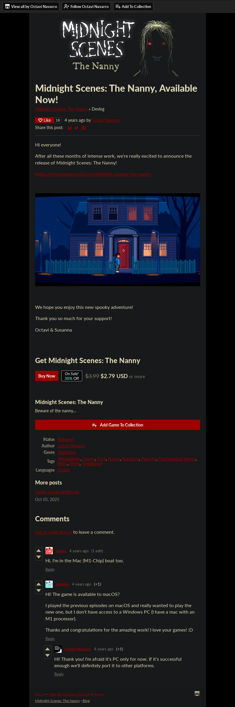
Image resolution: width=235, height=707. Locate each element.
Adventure (66, 452)
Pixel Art (148, 458)
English (63, 470)
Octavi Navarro (106, 120)
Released (65, 439)
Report (99, 694)
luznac (61, 550)
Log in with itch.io (53, 532)
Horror (114, 458)
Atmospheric (68, 458)
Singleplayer (92, 463)
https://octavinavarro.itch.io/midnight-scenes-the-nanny (93, 174)
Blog (86, 700)
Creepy (89, 458)
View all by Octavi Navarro (69, 694)
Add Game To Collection (117, 425)
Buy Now (46, 375)
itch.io (40, 694)
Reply (50, 569)
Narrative (130, 458)
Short (75, 463)
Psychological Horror (177, 458)
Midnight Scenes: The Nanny (61, 109)
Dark (101, 458)
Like (44, 120)
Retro (62, 463)
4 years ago (78, 550)
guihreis (62, 584)
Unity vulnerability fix (57, 492)
